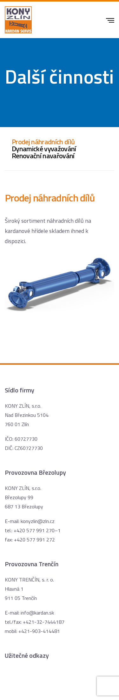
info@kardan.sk (37, 612)
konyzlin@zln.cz (38, 521)
